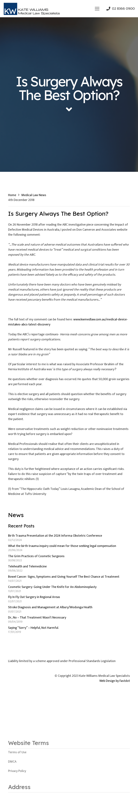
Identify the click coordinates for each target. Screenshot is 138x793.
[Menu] (97, 8)
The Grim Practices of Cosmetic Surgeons (36, 556)
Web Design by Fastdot (114, 681)
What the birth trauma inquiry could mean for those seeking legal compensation (62, 546)
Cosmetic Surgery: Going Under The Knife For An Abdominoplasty (52, 587)
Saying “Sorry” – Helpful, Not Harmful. (33, 628)
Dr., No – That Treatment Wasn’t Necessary (37, 617)
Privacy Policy (17, 771)
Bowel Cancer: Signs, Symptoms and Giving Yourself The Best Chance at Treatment (63, 576)
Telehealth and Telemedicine (27, 566)
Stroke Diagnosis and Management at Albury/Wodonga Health (50, 607)
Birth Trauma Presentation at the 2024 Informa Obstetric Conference (55, 535)
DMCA (12, 761)
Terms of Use (17, 752)
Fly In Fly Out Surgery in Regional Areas (34, 597)
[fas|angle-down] (69, 110)
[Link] (31, 8)
